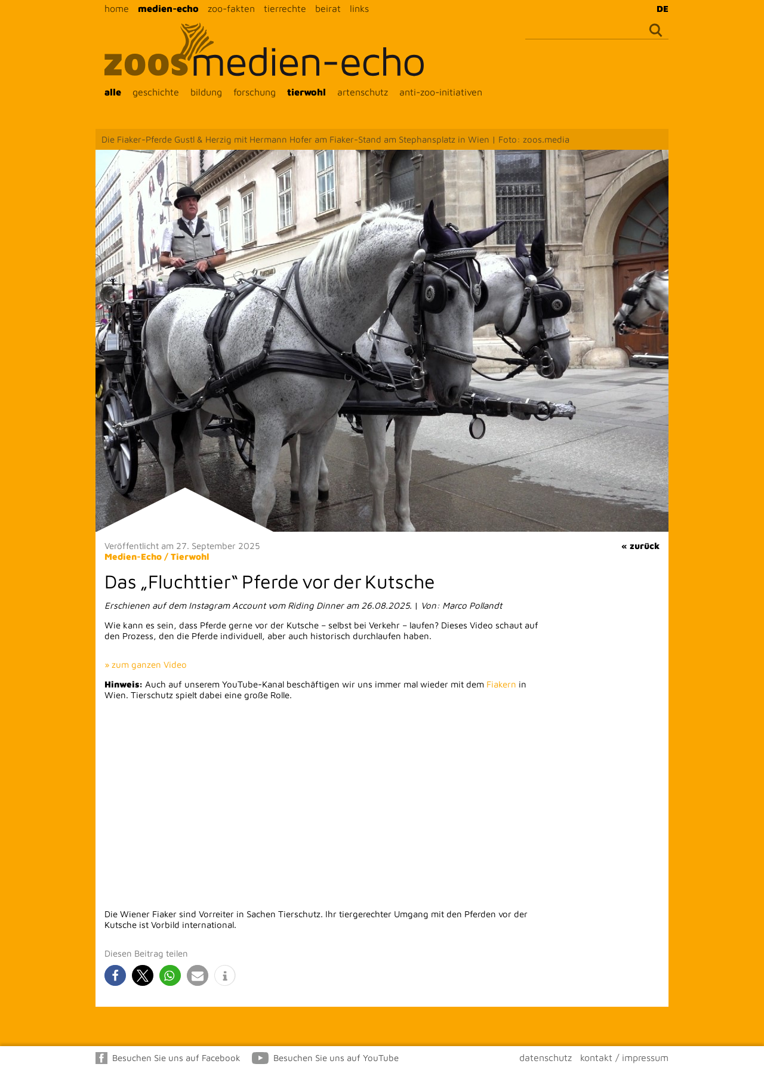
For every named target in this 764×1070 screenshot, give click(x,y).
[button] (115, 975)
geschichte (156, 92)
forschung (254, 92)
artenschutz (362, 92)
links (359, 8)
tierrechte (285, 8)
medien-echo (168, 8)
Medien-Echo (133, 556)
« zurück (640, 546)
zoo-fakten (231, 8)
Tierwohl (190, 556)
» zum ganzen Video (145, 664)
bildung (206, 92)
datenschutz (545, 1057)
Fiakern (501, 684)
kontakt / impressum (624, 1057)
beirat (328, 8)
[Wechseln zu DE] (659, 8)
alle (112, 92)
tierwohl (306, 92)
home (116, 8)
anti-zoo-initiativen (440, 92)
